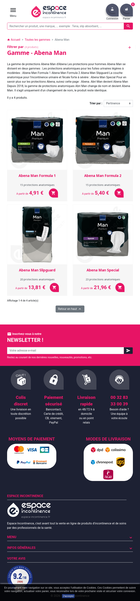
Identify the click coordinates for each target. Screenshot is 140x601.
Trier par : (96, 103)
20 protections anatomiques (37, 279)
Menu (11, 537)
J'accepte (68, 596)
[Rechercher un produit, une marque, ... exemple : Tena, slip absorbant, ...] (70, 26)
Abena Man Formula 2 (102, 175)
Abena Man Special (103, 270)
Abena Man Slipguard (37, 270)
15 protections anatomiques (37, 185)
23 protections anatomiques (103, 279)
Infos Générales (21, 548)
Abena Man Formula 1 (37, 175)
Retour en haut (70, 309)
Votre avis (16, 558)
